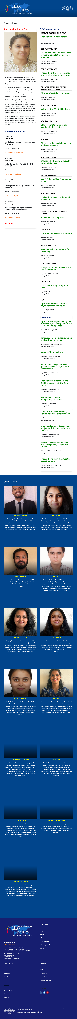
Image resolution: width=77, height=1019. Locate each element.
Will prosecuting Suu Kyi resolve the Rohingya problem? (56, 144)
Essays (6, 970)
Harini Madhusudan (21, 698)
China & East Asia (44, 941)
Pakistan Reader (44, 984)
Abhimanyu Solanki (20, 515)
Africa (41, 938)
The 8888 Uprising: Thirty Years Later (54, 286)
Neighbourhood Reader (46, 980)
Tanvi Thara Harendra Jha (56, 821)
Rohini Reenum (21, 821)
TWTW (41, 970)
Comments (7, 973)
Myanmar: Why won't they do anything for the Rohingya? (54, 304)
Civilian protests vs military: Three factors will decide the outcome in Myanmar (56, 54)
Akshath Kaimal (20, 576)
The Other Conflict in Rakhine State (56, 233)
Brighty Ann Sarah (20, 637)
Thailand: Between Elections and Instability (55, 198)
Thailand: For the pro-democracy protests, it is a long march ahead (55, 73)
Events (6, 994)
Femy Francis (56, 637)
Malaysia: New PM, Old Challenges (56, 109)
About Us (6, 997)
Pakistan (42, 934)
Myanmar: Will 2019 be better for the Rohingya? (55, 250)
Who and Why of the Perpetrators (55, 93)
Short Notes (7, 977)
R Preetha (56, 759)
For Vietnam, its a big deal (52, 217)
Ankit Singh (56, 576)
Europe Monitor (44, 977)
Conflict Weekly (44, 973)
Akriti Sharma (56, 515)
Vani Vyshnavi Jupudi (21, 882)
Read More (9, 223)
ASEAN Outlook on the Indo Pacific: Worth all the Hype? (56, 162)
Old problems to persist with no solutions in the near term (55, 125)
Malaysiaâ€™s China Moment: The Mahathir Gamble (56, 268)
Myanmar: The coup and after (54, 36)
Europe (42, 931)
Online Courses (8, 990)
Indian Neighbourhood (46, 945)
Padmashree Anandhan (21, 759)
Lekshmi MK (56, 698)
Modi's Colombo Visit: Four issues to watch (56, 180)
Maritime (42, 948)
